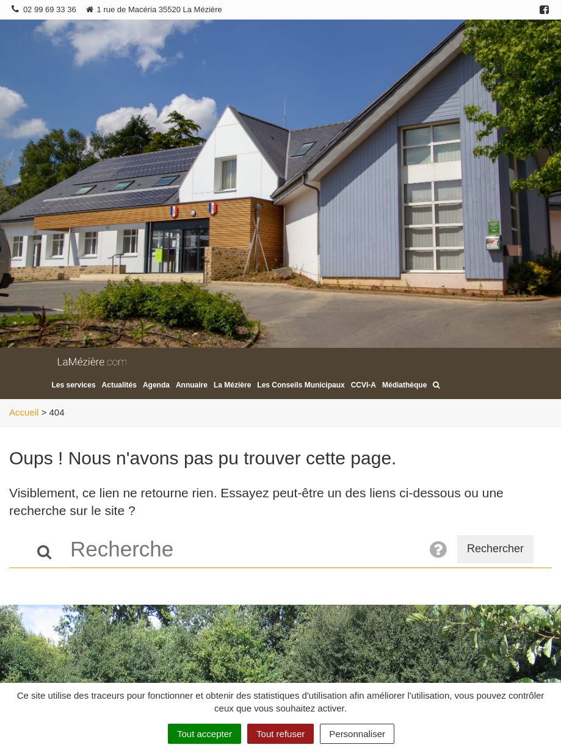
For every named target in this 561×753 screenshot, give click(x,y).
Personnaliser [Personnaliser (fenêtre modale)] (357, 734)
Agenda (156, 385)
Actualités (119, 385)
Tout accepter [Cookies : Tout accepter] (204, 734)
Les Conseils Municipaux (300, 385)
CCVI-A (363, 385)
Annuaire (192, 385)
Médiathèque (404, 385)
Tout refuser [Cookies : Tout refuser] (280, 734)
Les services (74, 385)
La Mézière (232, 385)
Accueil (23, 412)
